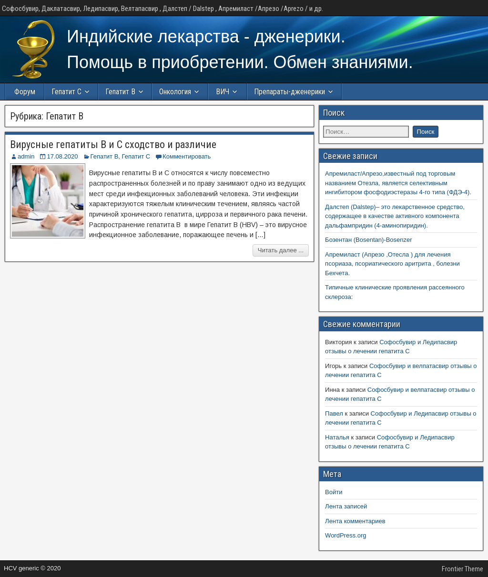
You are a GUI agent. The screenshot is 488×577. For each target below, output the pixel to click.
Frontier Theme (462, 569)
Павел (334, 413)
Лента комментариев (355, 521)
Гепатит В (120, 91)
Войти (333, 492)
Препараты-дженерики (289, 91)
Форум (24, 91)
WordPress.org (345, 535)
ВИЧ (222, 91)
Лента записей (346, 506)
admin (26, 156)
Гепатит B (105, 156)
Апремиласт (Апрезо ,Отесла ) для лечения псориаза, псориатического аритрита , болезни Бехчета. (392, 264)
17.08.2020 (62, 156)
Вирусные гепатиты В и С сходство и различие (113, 144)
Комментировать (187, 156)
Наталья (337, 437)
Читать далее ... (281, 250)
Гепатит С (66, 91)
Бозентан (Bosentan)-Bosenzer (368, 239)
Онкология (175, 91)
